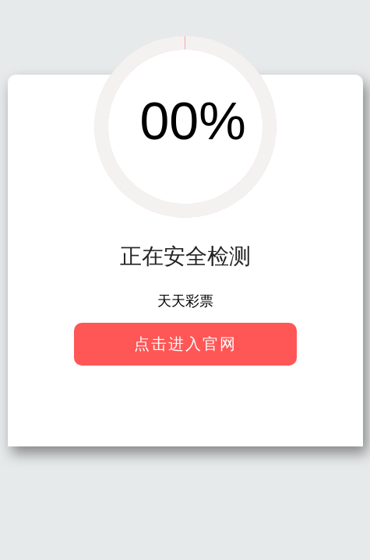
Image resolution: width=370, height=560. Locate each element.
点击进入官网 (185, 343)
